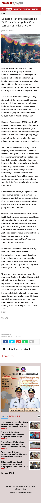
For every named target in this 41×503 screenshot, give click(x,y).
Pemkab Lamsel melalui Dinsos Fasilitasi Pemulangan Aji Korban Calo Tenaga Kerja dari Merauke (14, 425)
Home (3, 13)
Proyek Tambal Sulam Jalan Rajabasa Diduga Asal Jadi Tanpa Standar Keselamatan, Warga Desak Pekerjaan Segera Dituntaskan (14, 446)
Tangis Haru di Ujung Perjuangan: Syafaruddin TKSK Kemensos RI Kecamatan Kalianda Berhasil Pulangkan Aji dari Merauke (14, 456)
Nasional (17, 9)
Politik (35, 9)
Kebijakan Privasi (20, 489)
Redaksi (8, 486)
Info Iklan (32, 486)
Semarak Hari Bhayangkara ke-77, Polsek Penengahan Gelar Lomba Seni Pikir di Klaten (19, 22)
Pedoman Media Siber (20, 486)
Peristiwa (26, 9)
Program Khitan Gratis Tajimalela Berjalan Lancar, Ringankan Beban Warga (13, 434)
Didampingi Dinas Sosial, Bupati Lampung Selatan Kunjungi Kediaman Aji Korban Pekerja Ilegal (14, 465)
